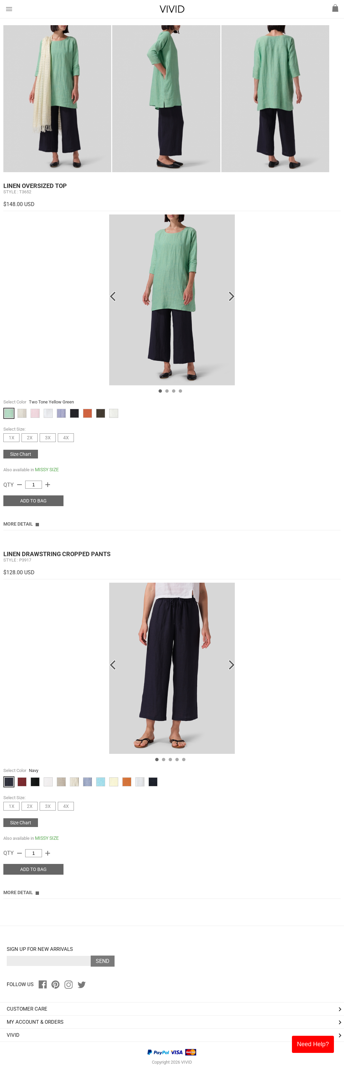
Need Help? (313, 1044)
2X (30, 437)
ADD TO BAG (33, 500)
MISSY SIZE (47, 469)
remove (19, 485)
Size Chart (20, 454)
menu (9, 9)
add (48, 485)
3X (48, 437)
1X (11, 437)
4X (66, 437)
